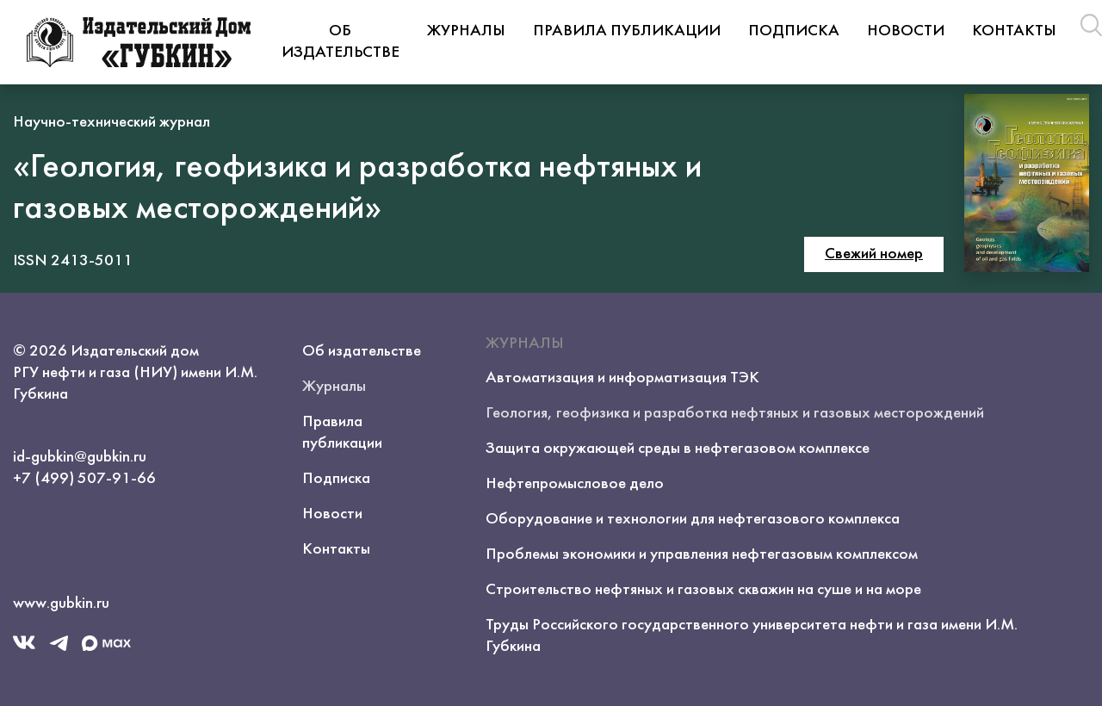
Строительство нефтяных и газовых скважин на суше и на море (703, 590)
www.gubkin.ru (61, 603)
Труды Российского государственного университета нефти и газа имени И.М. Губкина (752, 635)
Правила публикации (627, 31)
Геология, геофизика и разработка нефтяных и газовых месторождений (735, 413)
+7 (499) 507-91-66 (84, 478)
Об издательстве (340, 41)
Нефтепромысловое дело (575, 484)
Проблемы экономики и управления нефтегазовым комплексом (702, 554)
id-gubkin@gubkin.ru (79, 457)
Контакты (1014, 31)
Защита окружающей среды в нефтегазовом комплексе (678, 448)
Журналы (466, 31)
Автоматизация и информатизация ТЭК (622, 378)
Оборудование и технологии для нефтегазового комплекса (693, 519)
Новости (905, 31)
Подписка (793, 31)
